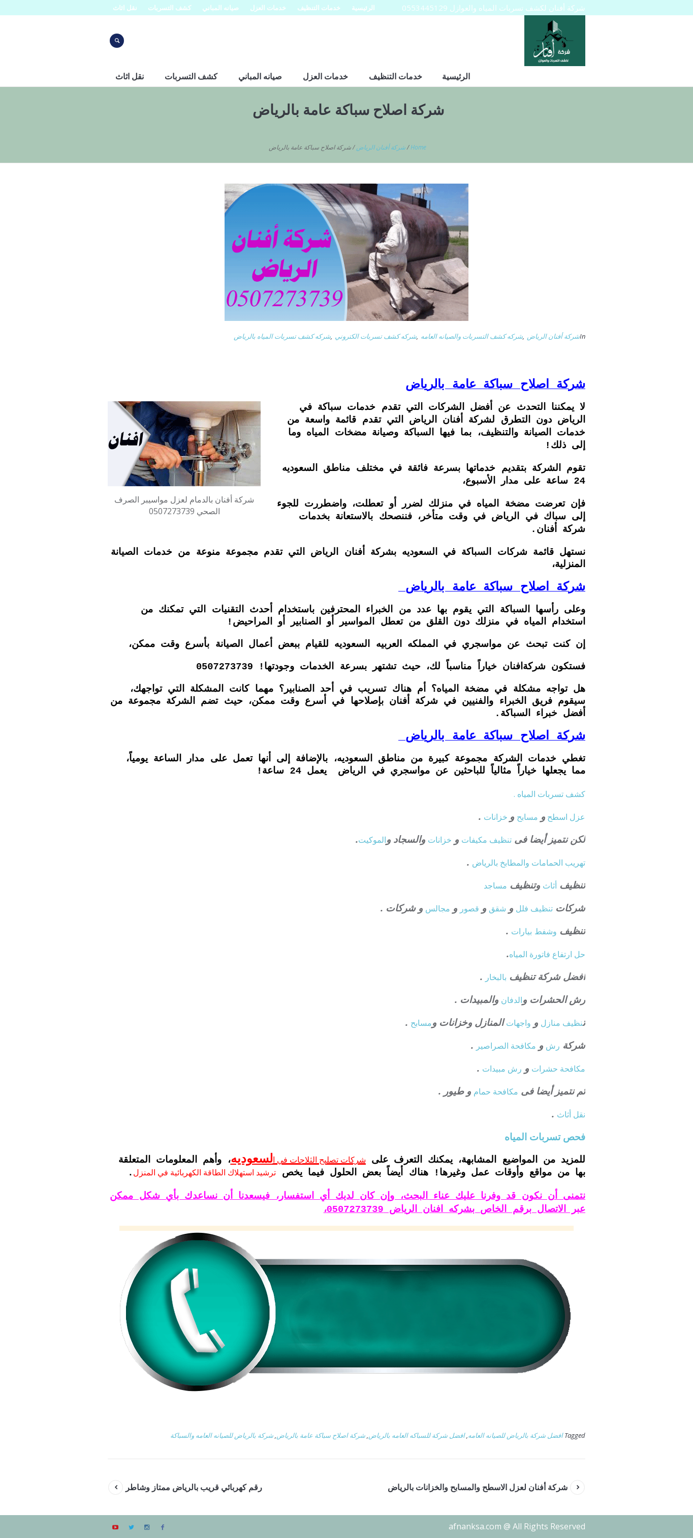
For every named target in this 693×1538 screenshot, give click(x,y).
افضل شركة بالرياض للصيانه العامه (515, 1435)
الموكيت (372, 839)
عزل (577, 816)
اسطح (557, 816)
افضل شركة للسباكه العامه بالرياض (416, 1435)
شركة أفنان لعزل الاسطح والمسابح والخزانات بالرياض (478, 1487)
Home (418, 147)
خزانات (497, 816)
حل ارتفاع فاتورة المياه (547, 954)
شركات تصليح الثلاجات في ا (319, 1159)
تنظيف (500, 839)
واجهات (518, 1022)
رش (553, 1045)
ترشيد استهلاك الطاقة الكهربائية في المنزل (204, 1172)
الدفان (511, 999)
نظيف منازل (562, 1022)
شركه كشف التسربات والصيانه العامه (472, 336)
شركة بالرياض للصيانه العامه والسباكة (221, 1435)
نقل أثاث (571, 1114)
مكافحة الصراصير (506, 1045)
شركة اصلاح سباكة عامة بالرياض (320, 1435)
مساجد (495, 885)
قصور (469, 908)
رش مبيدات (502, 1068)
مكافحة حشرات (558, 1068)
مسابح (527, 816)
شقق (497, 908)
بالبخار (496, 977)
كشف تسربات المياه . (549, 794)
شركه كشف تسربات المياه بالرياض (282, 336)
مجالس (437, 908)
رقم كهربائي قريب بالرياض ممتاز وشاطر (193, 1487)
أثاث (550, 885)
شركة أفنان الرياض (380, 147)
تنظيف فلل (534, 908)
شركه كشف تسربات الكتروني (376, 336)
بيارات (521, 931)
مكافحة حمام (496, 1091)
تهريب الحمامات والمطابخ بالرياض (528, 862)
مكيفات (475, 839)
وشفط (545, 931)
